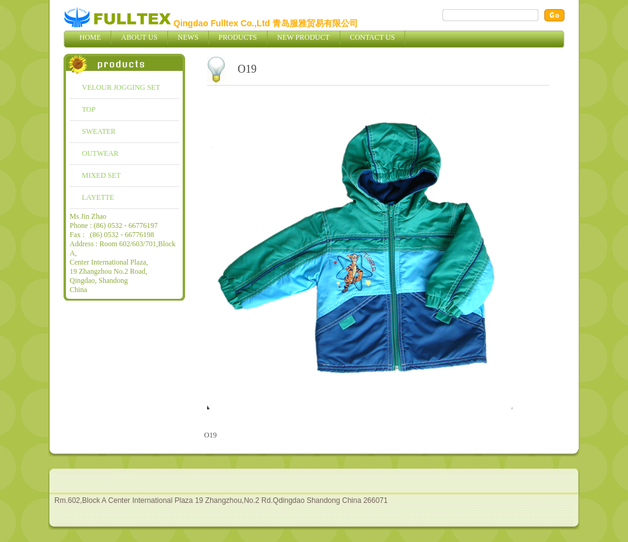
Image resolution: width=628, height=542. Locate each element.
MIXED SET (101, 175)
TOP (88, 109)
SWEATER (98, 131)
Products (238, 37)
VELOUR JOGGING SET (121, 87)
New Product (303, 37)
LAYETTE (98, 197)
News (188, 37)
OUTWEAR (100, 153)
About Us (139, 37)
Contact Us (372, 37)
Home (90, 37)
